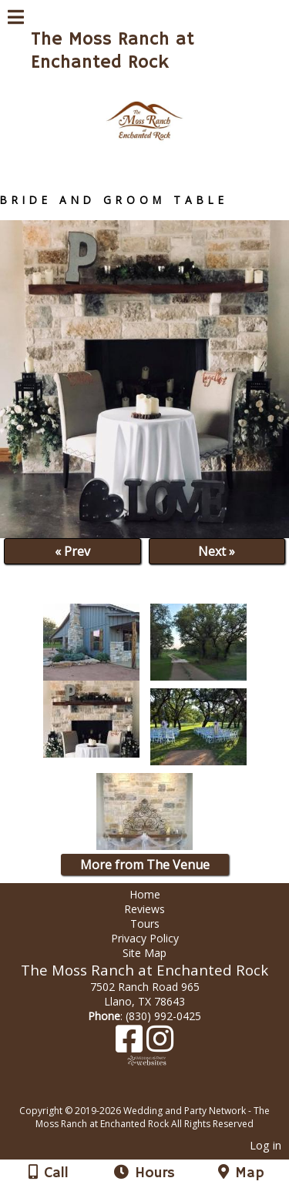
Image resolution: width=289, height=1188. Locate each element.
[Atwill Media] (157, 1093)
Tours (145, 923)
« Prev (72, 551)
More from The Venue (145, 864)
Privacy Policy (145, 938)
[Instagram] (159, 1044)
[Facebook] (131, 1044)
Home (144, 894)
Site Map (144, 952)
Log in (265, 1145)
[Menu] (16, 19)
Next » (216, 551)
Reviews (144, 909)
